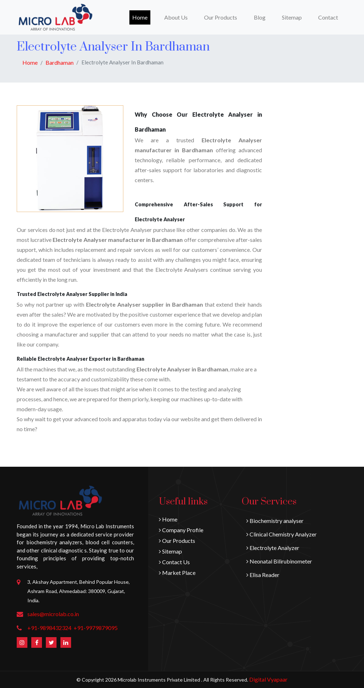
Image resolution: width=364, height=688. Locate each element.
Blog (260, 17)
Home (141, 17)
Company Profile (181, 529)
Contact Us (174, 562)
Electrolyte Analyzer (272, 547)
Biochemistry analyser (275, 520)
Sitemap (292, 17)
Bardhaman (60, 62)
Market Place (177, 572)
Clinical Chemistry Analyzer (281, 534)
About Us (176, 17)
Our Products (177, 540)
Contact (328, 17)
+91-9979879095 (96, 627)
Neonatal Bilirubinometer (279, 561)
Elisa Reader (262, 574)
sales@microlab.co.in (53, 613)
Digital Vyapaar (268, 679)
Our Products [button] (220, 17)
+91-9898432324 (49, 627)
